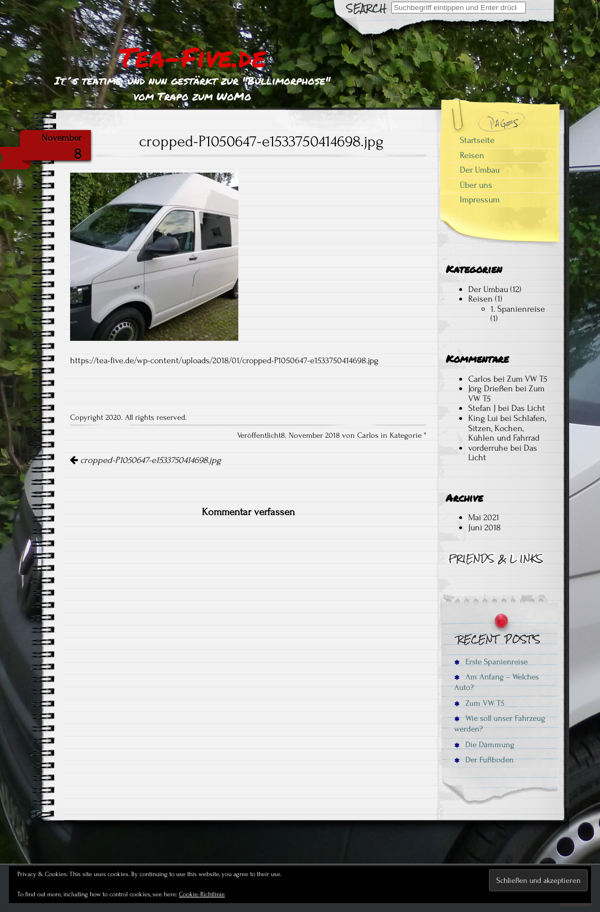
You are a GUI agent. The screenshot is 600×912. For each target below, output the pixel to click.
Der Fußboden (484, 760)
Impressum (480, 200)
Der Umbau (480, 170)
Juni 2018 (484, 527)
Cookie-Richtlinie (202, 894)
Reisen (472, 155)
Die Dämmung (484, 744)
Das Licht (528, 408)
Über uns (476, 185)
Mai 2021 (483, 517)
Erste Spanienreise (491, 661)
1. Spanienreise (518, 309)
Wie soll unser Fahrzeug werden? (499, 724)
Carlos (479, 379)
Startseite (477, 140)
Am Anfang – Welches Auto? (496, 682)
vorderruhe (488, 448)
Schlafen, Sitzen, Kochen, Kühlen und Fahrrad (507, 428)
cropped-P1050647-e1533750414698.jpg (145, 460)
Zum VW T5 (527, 379)
